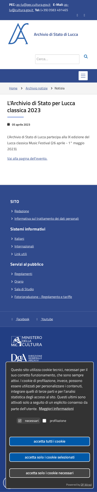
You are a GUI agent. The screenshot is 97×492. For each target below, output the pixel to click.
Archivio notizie (37, 88)
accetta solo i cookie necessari (49, 473)
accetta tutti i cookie (49, 441)
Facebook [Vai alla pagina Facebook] (19, 319)
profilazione (54, 420)
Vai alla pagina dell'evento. (27, 158)
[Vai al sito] (49, 342)
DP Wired (86, 484)
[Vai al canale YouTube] (85, 15)
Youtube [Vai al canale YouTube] (44, 319)
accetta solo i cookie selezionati (49, 457)
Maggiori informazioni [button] (56, 408)
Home (13, 88)
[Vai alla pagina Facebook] (78, 15)
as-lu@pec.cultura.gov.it (33, 4)
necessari (28, 420)
